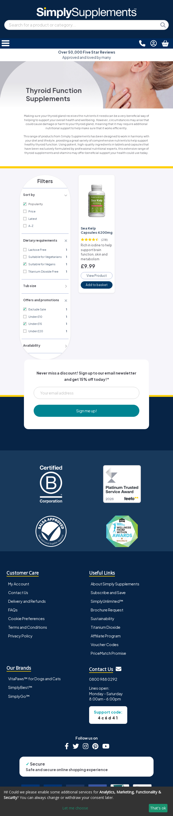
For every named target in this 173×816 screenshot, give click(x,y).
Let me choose (75, 807)
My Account (18, 582)
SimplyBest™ (20, 686)
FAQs (13, 608)
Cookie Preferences (26, 617)
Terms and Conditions (27, 625)
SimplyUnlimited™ (107, 599)
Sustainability (102, 617)
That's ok (158, 807)
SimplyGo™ (19, 694)
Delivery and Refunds (27, 599)
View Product (96, 273)
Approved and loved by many (86, 55)
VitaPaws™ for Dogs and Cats (34, 677)
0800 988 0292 (103, 677)
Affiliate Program (106, 634)
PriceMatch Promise (108, 651)
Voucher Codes (105, 643)
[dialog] (86, 801)
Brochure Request (107, 608)
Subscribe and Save (108, 591)
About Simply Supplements (115, 582)
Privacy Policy (20, 634)
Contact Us (18, 591)
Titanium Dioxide (105, 625)
